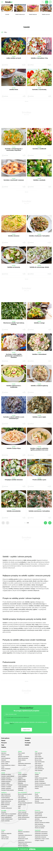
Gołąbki (37, 770)
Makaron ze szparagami (7, 811)
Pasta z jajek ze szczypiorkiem (8, 809)
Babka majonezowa (23, 811)
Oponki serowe (38, 793)
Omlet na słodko (5, 750)
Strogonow (4, 830)
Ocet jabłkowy (38, 809)
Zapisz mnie (26, 729)
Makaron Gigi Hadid (23, 841)
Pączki (36, 789)
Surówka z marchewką (39, 89)
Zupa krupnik (38, 752)
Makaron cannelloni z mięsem (25, 846)
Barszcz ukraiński (39, 753)
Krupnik (37, 771)
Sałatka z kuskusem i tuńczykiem (39, 236)
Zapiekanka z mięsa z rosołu (42, 834)
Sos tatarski (4, 801)
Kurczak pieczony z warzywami (42, 780)
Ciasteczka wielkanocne (7, 794)
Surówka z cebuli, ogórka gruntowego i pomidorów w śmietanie (13, 355)
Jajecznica (3, 748)
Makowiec (20, 778)
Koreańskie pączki (39, 798)
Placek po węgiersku (6, 829)
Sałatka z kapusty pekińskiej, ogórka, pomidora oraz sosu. (39, 449)
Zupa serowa (38, 759)
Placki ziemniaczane (23, 753)
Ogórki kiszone (38, 811)
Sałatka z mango (39, 323)
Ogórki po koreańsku (40, 821)
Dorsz (19, 757)
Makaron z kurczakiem (23, 752)
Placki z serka (4, 759)
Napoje (37, 738)
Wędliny (37, 742)
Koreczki (37, 796)
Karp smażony (21, 796)
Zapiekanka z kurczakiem (41, 829)
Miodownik (20, 783)
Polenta (37, 783)
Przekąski (38, 740)
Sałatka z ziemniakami (39, 354)
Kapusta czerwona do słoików (42, 818)
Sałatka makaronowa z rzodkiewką (13, 386)
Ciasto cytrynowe (22, 782)
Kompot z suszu (22, 800)
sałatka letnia (13, 89)
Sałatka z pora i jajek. (39, 417)
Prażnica (3, 765)
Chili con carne (4, 834)
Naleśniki (3, 755)
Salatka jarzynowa (6, 776)
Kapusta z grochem (22, 794)
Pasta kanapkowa (5, 753)
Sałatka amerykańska (14, 511)
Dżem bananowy (39, 819)
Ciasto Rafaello (22, 776)
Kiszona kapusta (39, 807)
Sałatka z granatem (6, 783)
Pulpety (20, 750)
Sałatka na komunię (13, 267)
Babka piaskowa (5, 800)
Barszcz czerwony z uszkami (25, 789)
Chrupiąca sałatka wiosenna (14, 479)
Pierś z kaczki (21, 748)
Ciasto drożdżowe (22, 771)
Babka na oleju (22, 775)
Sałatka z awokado (39, 180)
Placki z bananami (5, 764)
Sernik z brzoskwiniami (7, 814)
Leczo (2, 827)
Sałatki (13, 56)
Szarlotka (20, 773)
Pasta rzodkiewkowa (6, 812)
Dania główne (5, 738)
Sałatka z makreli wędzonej (39, 385)
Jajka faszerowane (5, 789)
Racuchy (3, 752)
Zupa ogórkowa (39, 762)
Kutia (19, 801)
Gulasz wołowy (5, 832)
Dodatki (3, 740)
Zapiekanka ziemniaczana (41, 830)
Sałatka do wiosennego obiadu (39, 267)
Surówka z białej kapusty (7, 785)
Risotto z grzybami (39, 775)
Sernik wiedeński (5, 816)
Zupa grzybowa (22, 793)
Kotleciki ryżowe (39, 782)
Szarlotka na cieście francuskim (42, 794)
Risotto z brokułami (39, 776)
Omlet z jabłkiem (5, 757)
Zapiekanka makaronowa (24, 759)
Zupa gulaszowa (39, 760)
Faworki (37, 791)
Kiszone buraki (38, 816)
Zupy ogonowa (38, 748)
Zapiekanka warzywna (40, 832)
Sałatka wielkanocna (6, 803)
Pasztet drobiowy (5, 793)
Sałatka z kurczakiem (6, 775)
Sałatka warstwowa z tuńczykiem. (39, 511)
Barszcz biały (38, 755)
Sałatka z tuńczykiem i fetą (39, 58)
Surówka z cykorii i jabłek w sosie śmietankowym (13, 417)
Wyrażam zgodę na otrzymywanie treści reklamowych (16, 717)
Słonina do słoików (39, 823)
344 (28, 522)
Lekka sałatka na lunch (13, 58)
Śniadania (21, 738)
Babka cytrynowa (5, 798)
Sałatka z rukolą (5, 778)
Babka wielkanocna (6, 796)
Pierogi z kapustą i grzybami (25, 798)
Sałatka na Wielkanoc (6, 780)
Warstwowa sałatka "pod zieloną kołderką (13, 323)
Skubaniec (20, 785)
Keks (19, 803)
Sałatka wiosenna (13, 236)
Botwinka (3, 807)
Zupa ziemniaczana (39, 757)
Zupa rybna (21, 791)
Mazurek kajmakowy (23, 809)
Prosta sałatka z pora (39, 479)
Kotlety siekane (22, 755)
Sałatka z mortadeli (6, 782)
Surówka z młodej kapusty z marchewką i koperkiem (13, 149)
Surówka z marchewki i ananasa (14, 180)
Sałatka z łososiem (6, 773)
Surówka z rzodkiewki (39, 148)
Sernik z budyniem (22, 770)
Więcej (11, 723)
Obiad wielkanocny (6, 791)
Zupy (2, 742)
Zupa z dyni (38, 750)
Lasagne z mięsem (39, 835)
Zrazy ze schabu (22, 760)
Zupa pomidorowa (39, 764)
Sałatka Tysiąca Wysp (14, 448)
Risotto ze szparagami (40, 778)
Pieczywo (21, 740)
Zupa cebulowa (38, 765)
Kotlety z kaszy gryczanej (41, 773)
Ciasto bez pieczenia (23, 780)
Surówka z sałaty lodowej (7, 771)
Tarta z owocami (22, 807)
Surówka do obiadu (6, 770)
